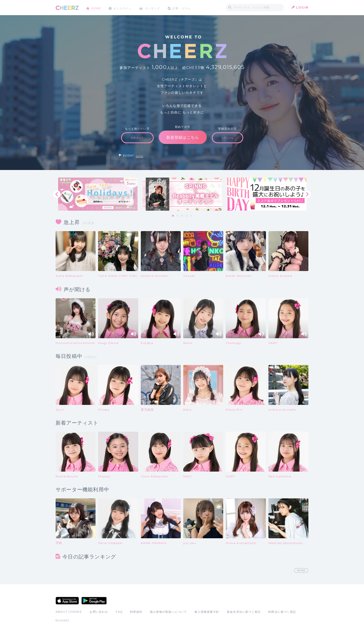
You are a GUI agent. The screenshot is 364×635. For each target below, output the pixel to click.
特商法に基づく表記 (282, 612)
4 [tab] (187, 216)
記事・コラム (188, 7)
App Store (67, 601)
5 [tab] (191, 216)
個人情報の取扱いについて (168, 612)
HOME (96, 7)
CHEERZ (67, 8)
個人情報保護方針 (206, 612)
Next (307, 194)
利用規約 (136, 612)
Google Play (94, 601)
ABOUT (137, 138)
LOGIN (302, 7)
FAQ (119, 612)
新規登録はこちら (182, 137)
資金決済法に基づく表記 (244, 612)
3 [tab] (182, 216)
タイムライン (125, 7)
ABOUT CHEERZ (69, 612)
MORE (139, 156)
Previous (57, 194)
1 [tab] (173, 216)
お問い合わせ (98, 612)
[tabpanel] (98, 194)
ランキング (157, 7)
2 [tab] (177, 216)
